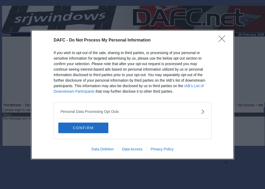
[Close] (223, 40)
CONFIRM (83, 128)
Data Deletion (102, 149)
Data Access (132, 149)
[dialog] (132, 94)
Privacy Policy (162, 149)
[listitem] (132, 111)
